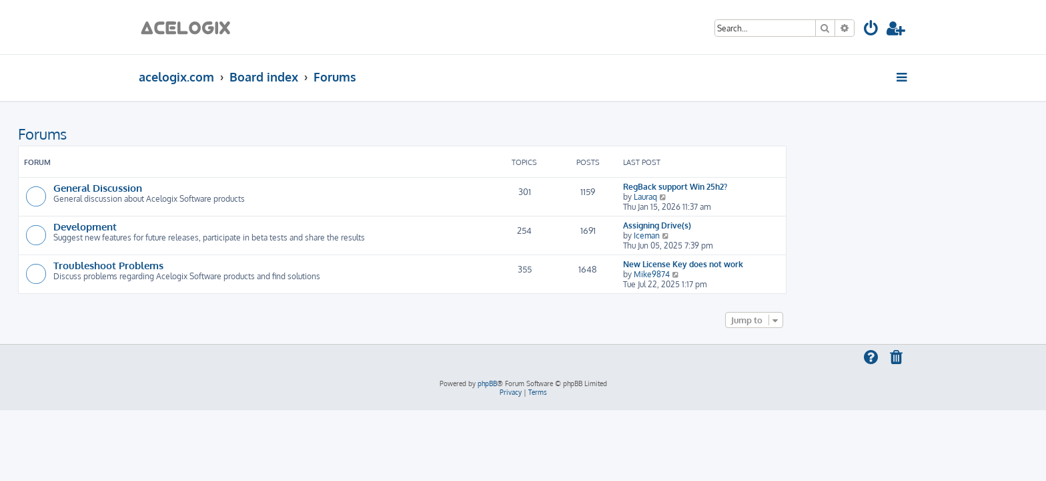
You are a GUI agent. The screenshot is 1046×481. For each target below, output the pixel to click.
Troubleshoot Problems (229, 265)
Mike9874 (772, 274)
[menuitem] (871, 30)
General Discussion (218, 188)
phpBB (487, 383)
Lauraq (766, 197)
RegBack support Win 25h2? (796, 187)
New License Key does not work (804, 264)
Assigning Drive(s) (778, 225)
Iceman (767, 235)
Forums (163, 133)
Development (205, 226)
